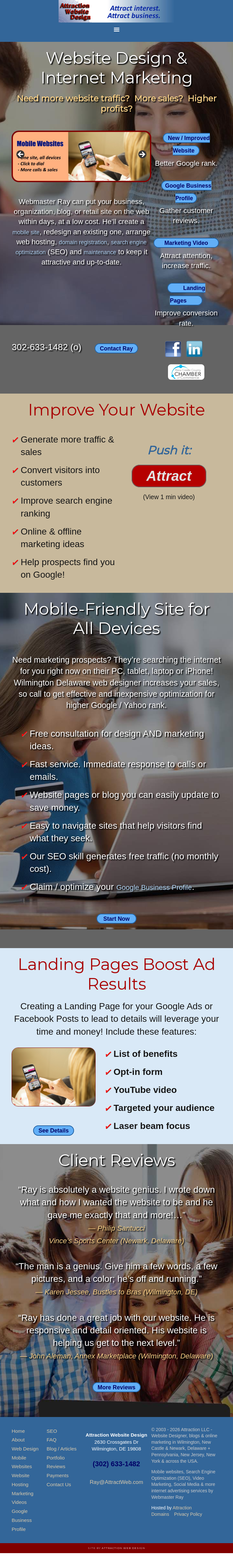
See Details (53, 1143)
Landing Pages (187, 306)
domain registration (115, 242)
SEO (52, 1443)
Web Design (25, 1461)
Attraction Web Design (123, 1560)
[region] (81, 156)
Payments (58, 1488)
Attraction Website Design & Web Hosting (116, 11)
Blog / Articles (62, 1461)
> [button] (142, 155)
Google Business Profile (188, 191)
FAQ (52, 1452)
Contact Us (59, 1497)
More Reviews (116, 1399)
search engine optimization (63, 252)
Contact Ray (116, 360)
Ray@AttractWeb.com (116, 1495)
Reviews (56, 1479)
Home (18, 1443)
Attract (169, 489)
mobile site (39, 232)
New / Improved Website (189, 144)
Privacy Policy (188, 1526)
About (18, 1452)
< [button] (21, 155)
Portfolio (56, 1470)
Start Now (116, 931)
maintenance (32, 262)
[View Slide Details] (81, 156)
